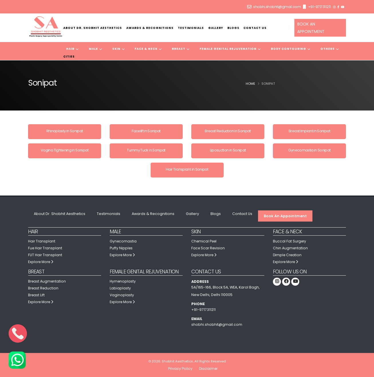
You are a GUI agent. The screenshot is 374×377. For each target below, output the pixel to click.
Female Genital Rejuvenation (230, 49)
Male (95, 49)
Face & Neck (148, 49)
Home (250, 83)
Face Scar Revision (208, 248)
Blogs (233, 28)
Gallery (215, 28)
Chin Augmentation (290, 248)
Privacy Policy (179, 368)
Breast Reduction (44, 288)
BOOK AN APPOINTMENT (310, 27)
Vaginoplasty (122, 295)
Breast (181, 49)
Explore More (41, 261)
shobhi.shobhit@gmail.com (277, 6)
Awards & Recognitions (150, 28)
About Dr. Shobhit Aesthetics (92, 28)
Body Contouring (290, 49)
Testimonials (191, 28)
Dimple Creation (288, 254)
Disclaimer (208, 368)
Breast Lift (37, 295)
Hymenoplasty (123, 281)
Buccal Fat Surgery (290, 241)
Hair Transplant (42, 241)
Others (329, 49)
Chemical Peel (204, 241)
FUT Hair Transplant (45, 254)
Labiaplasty (120, 288)
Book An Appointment (285, 216)
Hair (72, 49)
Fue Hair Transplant (46, 248)
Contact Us (255, 28)
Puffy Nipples (121, 248)
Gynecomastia (123, 241)
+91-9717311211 (319, 6)
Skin (118, 49)
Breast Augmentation (47, 281)
